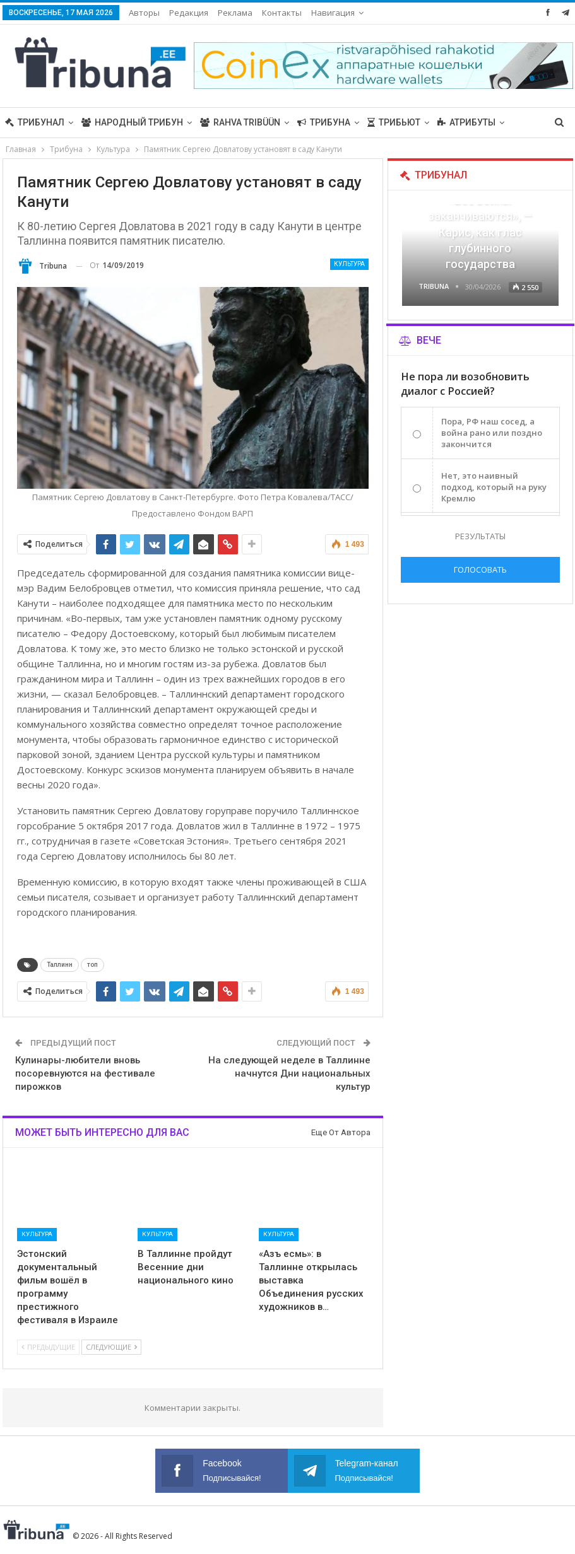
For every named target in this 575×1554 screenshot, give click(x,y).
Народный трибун (132, 122)
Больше (456, 122)
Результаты (480, 536)
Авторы (144, 12)
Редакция (188, 12)
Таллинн (60, 964)
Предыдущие (48, 1347)
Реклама (235, 12)
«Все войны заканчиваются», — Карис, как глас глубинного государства (480, 232)
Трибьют (393, 122)
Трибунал (34, 122)
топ (92, 964)
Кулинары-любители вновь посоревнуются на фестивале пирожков (85, 1073)
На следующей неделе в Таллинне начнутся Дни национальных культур (289, 1073)
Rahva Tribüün (240, 122)
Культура (349, 263)
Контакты (282, 12)
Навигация (333, 12)
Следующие (111, 1347)
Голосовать (480, 569)
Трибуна (323, 122)
